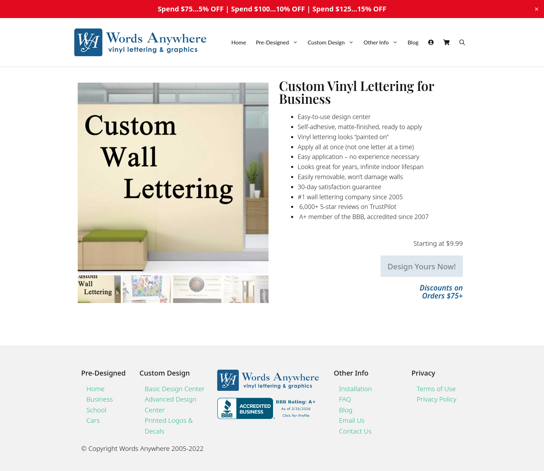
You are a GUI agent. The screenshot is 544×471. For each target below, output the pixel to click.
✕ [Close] (536, 9)
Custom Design (333, 42)
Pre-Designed (279, 42)
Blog (413, 42)
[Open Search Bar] (462, 42)
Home (238, 42)
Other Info (383, 42)
